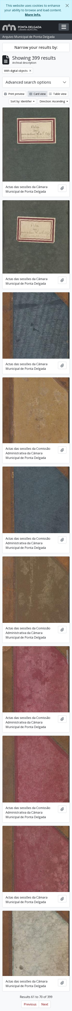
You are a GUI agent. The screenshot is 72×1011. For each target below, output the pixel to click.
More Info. (33, 15)
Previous (30, 1004)
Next (44, 1004)
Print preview (14, 94)
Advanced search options (28, 82)
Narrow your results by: (36, 47)
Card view (37, 94)
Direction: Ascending (53, 101)
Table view (57, 94)
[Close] (67, 5)
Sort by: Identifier (21, 101)
